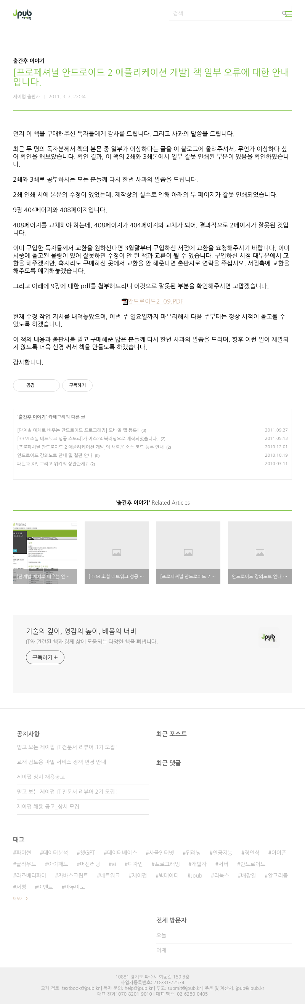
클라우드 (26, 864)
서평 (21, 887)
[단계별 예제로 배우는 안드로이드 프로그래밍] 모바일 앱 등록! (78, 430)
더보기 (18, 898)
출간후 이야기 (32, 417)
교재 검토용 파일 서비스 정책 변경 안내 (61, 762)
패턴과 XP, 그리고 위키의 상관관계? (52, 464)
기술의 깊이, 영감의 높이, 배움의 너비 (81, 631)
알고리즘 (278, 875)
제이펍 (139, 875)
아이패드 (58, 864)
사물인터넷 (161, 852)
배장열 (248, 875)
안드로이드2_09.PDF (153, 301)
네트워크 (110, 875)
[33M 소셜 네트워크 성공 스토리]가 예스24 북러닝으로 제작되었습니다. (87, 438)
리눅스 (221, 875)
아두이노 (75, 887)
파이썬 (23, 852)
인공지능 (223, 852)
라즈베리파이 (31, 875)
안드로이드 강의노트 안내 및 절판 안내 (54, 455)
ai (114, 864)
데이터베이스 (122, 852)
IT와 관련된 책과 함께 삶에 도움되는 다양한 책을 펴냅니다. (92, 641)
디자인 (135, 864)
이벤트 (45, 887)
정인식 (252, 852)
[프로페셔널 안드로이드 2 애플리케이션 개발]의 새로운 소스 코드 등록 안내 (90, 447)
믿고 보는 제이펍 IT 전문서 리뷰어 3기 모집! (67, 747)
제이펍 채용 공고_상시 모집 (48, 806)
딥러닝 (193, 852)
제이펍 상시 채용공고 (41, 777)
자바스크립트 (73, 875)
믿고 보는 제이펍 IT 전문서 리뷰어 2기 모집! (67, 792)
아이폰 (278, 852)
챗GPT (87, 852)
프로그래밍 (167, 864)
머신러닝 (90, 864)
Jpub (196, 875)
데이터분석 (55, 852)
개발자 (199, 864)
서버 (223, 864)
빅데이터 (169, 875)
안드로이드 (252, 864)
